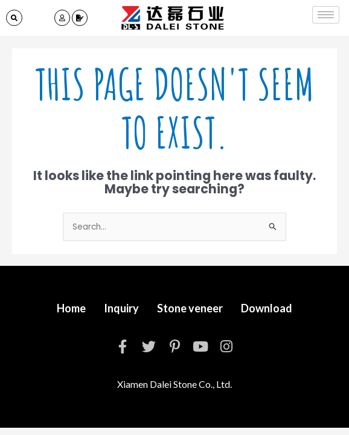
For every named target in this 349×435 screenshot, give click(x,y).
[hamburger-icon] (325, 15)
